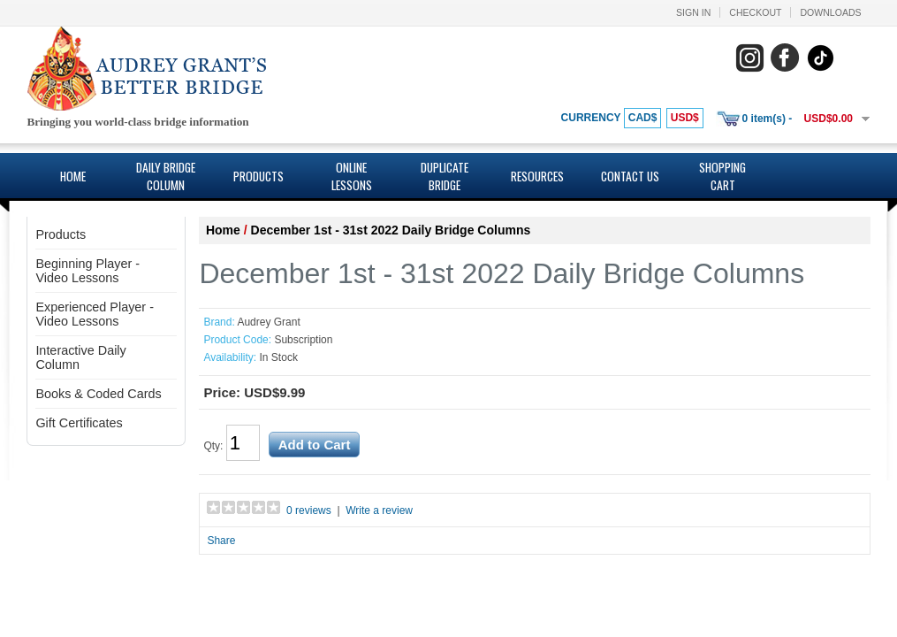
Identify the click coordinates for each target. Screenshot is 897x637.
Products (258, 176)
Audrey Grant (268, 322)
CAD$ (643, 117)
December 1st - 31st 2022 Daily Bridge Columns (391, 230)
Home (73, 176)
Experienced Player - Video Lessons (94, 314)
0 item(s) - (767, 118)
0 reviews (308, 510)
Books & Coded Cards (98, 394)
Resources (537, 176)
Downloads (830, 12)
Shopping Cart (722, 176)
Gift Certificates (78, 423)
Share (221, 540)
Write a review (379, 510)
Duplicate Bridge (444, 176)
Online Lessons (351, 176)
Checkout (755, 12)
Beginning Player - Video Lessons (87, 271)
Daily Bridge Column (165, 176)
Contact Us (630, 176)
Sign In (693, 12)
